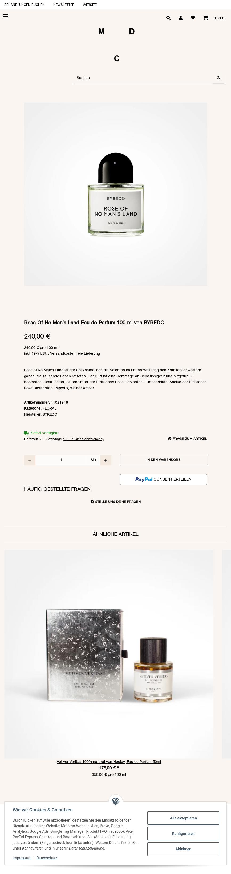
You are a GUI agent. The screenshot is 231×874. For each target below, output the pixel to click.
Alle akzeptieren (182, 818)
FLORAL (49, 408)
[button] (180, 18)
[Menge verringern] (29, 460)
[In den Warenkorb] (163, 460)
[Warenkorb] (213, 18)
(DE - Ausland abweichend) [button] (83, 439)
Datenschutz (47, 858)
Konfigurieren (183, 833)
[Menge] (61, 460)
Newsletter (63, 5)
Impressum (22, 858)
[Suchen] (143, 77)
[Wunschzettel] (192, 18)
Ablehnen (183, 849)
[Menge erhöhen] (105, 460)
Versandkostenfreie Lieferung (75, 353)
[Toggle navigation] (5, 16)
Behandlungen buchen (24, 5)
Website (90, 5)
